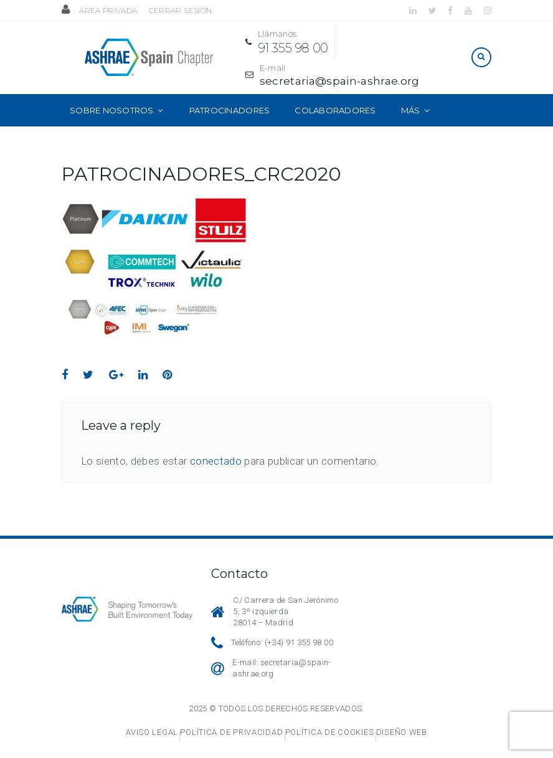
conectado (216, 459)
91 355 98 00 (305, 46)
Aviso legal (152, 730)
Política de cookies (329, 730)
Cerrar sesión (180, 10)
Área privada (108, 10)
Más (410, 108)
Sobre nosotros (112, 108)
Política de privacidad (231, 730)
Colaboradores (335, 108)
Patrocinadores (229, 108)
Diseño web (401, 730)
